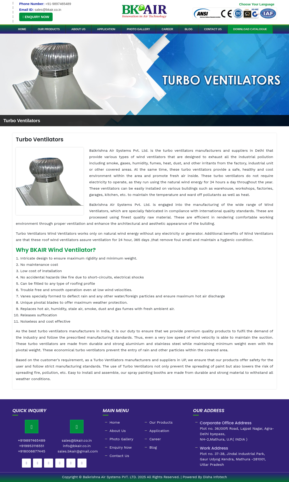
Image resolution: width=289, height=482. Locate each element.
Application (106, 29)
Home (22, 29)
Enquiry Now (36, 17)
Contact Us (213, 29)
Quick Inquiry (29, 410)
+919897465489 (31, 440)
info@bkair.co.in (77, 446)
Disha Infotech (215, 477)
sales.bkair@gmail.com (78, 451)
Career (167, 29)
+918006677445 (31, 451)
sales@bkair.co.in (48, 9)
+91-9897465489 (58, 4)
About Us (78, 29)
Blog (189, 29)
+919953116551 (31, 446)
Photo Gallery (138, 29)
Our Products (49, 29)
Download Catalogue (250, 29)
